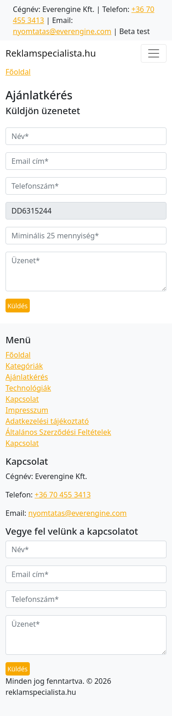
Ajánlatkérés (27, 377)
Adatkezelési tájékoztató (47, 421)
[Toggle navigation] (153, 53)
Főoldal (18, 72)
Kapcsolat (22, 399)
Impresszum (27, 410)
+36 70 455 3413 (62, 495)
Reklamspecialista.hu (51, 53)
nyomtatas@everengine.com (62, 31)
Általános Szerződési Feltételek (58, 432)
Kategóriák (24, 366)
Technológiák (28, 388)
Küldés (17, 305)
